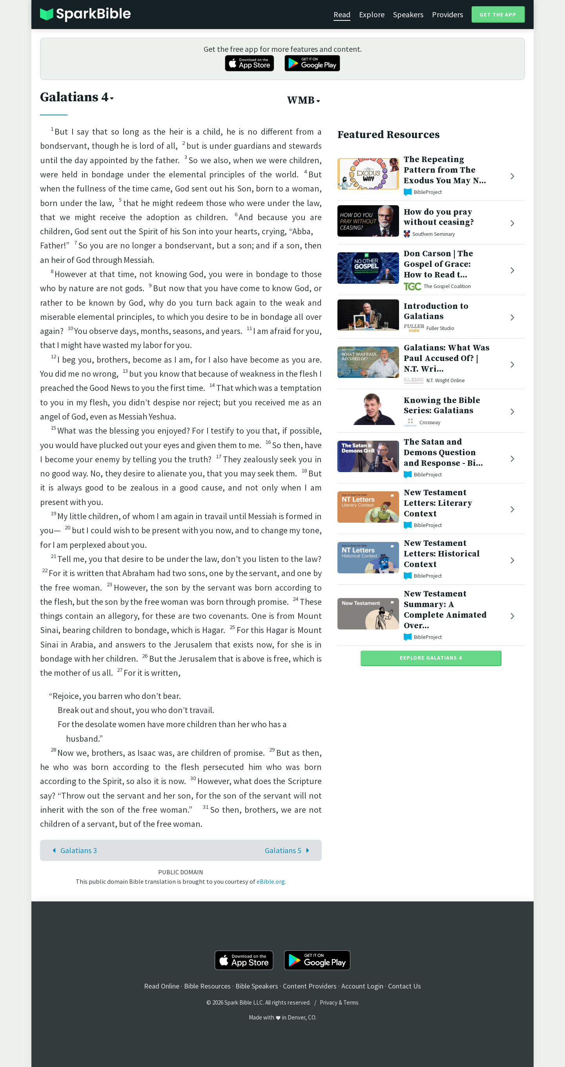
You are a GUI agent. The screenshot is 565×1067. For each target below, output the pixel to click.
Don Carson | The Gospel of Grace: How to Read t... (438, 264)
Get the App (497, 14)
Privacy (328, 1002)
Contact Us (404, 985)
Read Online (161, 985)
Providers (447, 14)
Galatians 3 (73, 850)
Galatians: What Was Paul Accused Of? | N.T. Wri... (446, 358)
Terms (351, 1002)
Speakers (408, 14)
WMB (304, 100)
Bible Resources (207, 985)
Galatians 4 (77, 97)
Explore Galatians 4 (431, 657)
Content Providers (310, 985)
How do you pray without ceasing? (439, 217)
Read (342, 14)
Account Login (362, 985)
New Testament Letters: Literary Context (438, 503)
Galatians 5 (289, 850)
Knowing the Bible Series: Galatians (442, 405)
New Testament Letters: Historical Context (442, 554)
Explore (372, 14)
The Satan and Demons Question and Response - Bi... (443, 453)
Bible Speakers (256, 985)
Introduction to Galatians (436, 311)
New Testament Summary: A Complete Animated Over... (445, 610)
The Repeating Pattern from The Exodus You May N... (445, 170)
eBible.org (271, 881)
